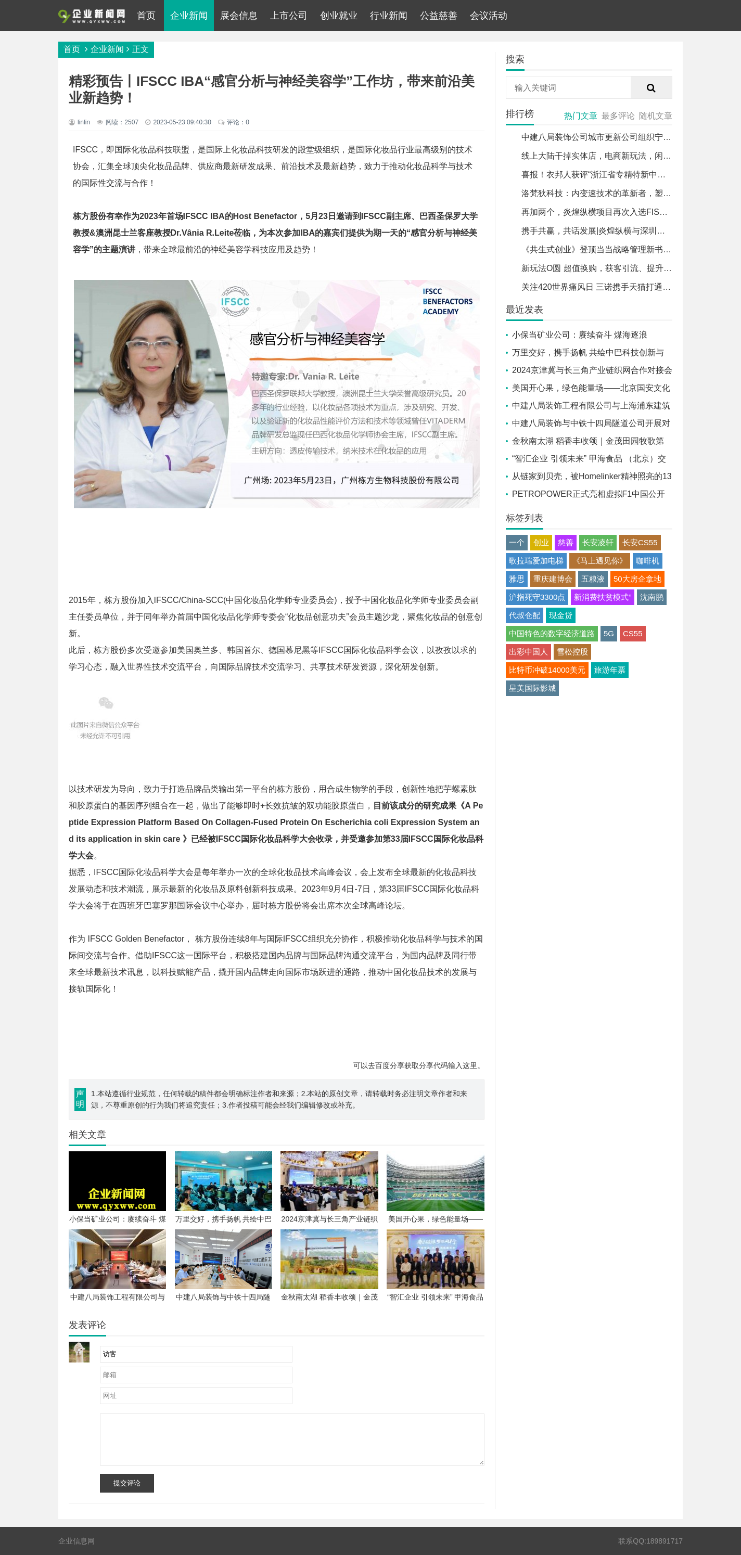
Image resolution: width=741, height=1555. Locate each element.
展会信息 (239, 15)
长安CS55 (640, 542)
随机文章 (655, 115)
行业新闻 (388, 15)
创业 (541, 542)
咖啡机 (647, 560)
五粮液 (593, 578)
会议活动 (488, 15)
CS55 (633, 633)
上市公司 (289, 15)
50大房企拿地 (637, 578)
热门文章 (580, 115)
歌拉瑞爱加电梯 (536, 560)
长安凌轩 (598, 542)
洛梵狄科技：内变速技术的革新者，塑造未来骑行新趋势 (625, 193)
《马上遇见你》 (599, 560)
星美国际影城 (532, 688)
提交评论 (126, 1483)
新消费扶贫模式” (602, 597)
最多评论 (618, 115)
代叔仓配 (524, 615)
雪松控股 (572, 651)
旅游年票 (609, 669)
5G (609, 633)
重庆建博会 (552, 578)
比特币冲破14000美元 (547, 669)
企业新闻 (189, 15)
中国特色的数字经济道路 (552, 633)
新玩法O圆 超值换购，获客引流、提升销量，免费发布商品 (629, 268)
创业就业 (338, 15)
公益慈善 (438, 15)
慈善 (565, 542)
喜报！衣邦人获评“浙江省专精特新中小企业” (603, 174)
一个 (517, 542)
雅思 (517, 578)
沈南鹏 (651, 597)
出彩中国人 (528, 651)
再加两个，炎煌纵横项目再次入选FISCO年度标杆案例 (621, 212)
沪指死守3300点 (537, 597)
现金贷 (560, 615)
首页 (146, 15)
